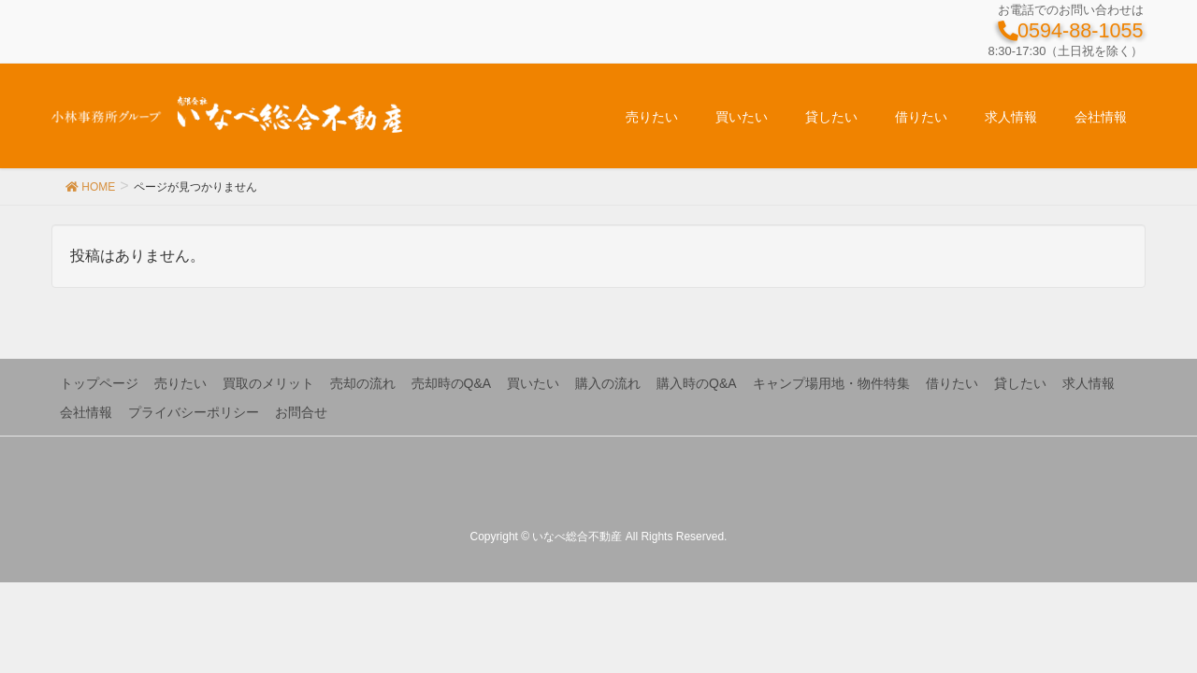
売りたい (180, 383)
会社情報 (86, 412)
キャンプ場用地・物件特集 (831, 383)
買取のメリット (268, 383)
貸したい (1020, 383)
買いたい (533, 383)
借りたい (952, 383)
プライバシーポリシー (193, 412)
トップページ (99, 383)
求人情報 (1088, 383)
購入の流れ (608, 383)
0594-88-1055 (1070, 30)
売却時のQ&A (451, 383)
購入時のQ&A (696, 383)
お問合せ (301, 412)
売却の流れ (363, 383)
